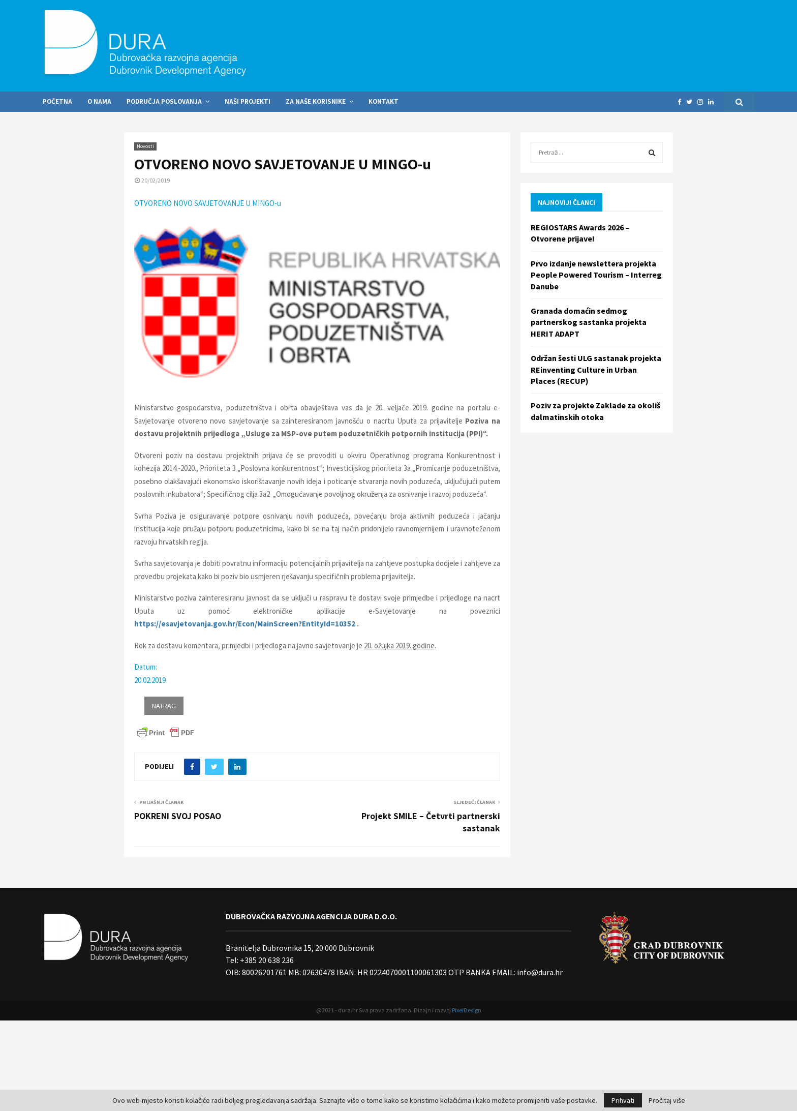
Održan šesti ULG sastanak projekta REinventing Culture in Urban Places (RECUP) (596, 369)
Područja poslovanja (164, 101)
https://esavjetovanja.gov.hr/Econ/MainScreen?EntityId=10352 (244, 623)
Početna (57, 101)
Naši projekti (247, 101)
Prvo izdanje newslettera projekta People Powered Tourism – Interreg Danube (596, 274)
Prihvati (622, 1100)
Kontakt (383, 101)
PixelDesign (466, 1010)
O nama (99, 101)
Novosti (145, 146)
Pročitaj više (667, 1100)
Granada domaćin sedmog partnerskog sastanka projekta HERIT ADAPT (589, 322)
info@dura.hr (539, 972)
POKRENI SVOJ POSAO (177, 816)
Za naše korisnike (316, 101)
